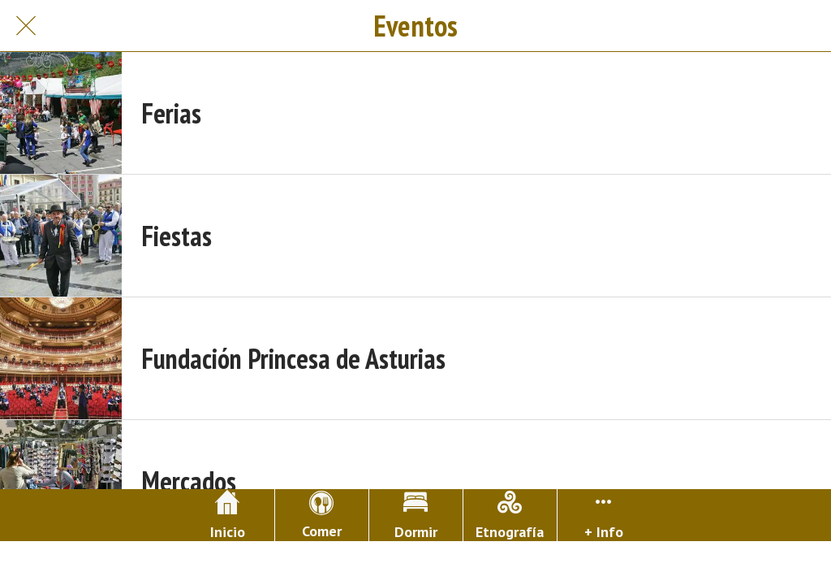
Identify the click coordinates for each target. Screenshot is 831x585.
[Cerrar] (26, 26)
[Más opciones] (604, 515)
